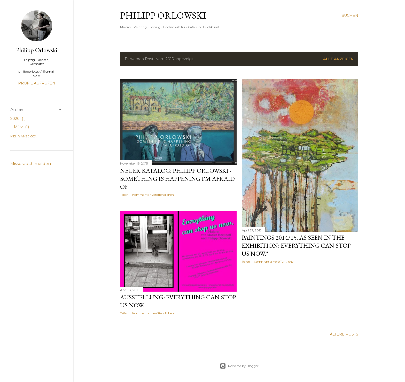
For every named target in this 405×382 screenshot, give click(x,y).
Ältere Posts (344, 334)
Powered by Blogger (239, 366)
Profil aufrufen (36, 83)
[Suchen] (350, 15)
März (21, 126)
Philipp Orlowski (163, 15)
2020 (18, 118)
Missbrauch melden (30, 163)
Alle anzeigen (338, 59)
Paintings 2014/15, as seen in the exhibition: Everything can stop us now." (296, 245)
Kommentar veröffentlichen (153, 195)
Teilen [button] (124, 195)
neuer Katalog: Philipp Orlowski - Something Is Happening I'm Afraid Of (177, 179)
